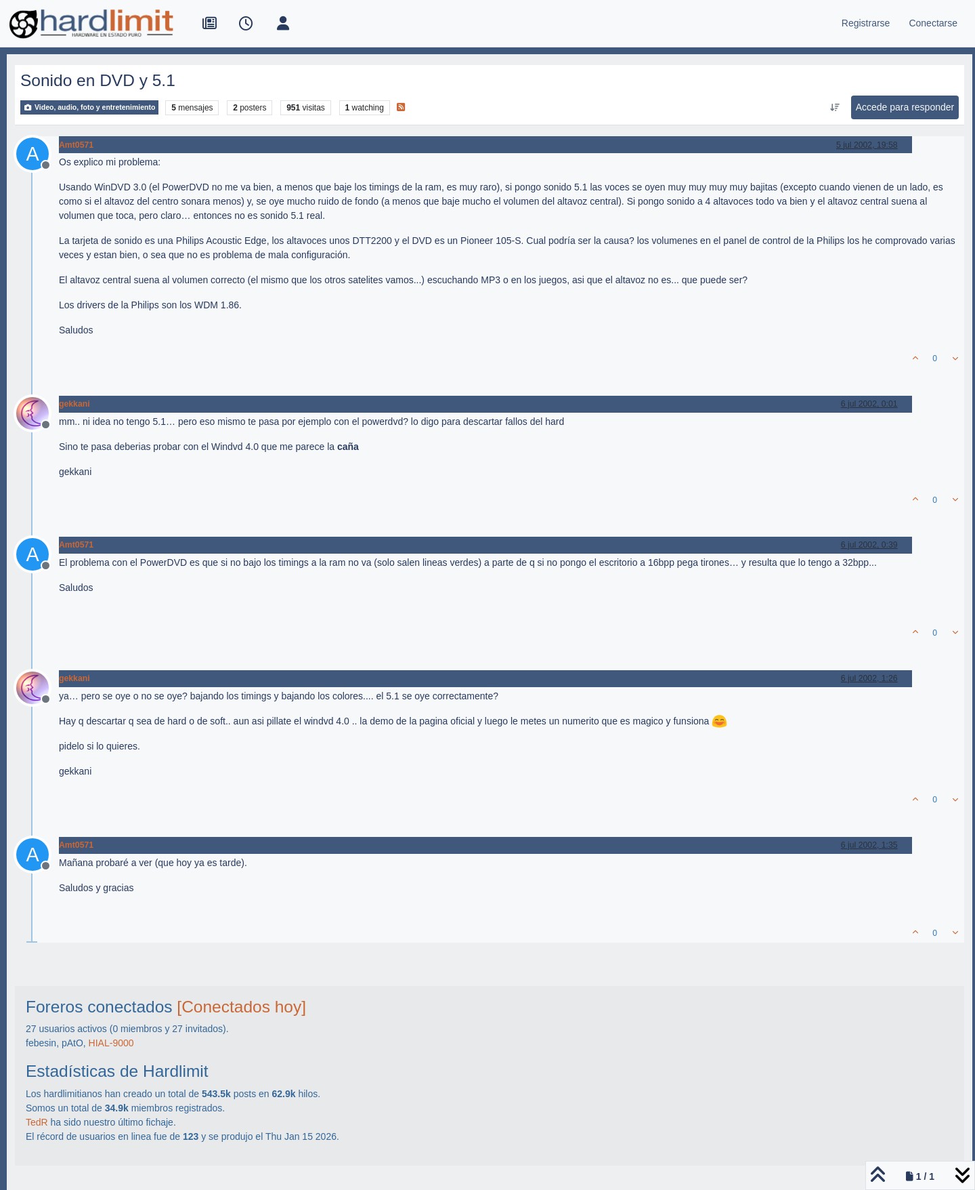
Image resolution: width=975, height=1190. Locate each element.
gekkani (74, 404)
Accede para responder (905, 107)
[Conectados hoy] (241, 1007)
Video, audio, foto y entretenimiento (89, 107)
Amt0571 (76, 145)
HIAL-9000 (111, 1043)
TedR (37, 1122)
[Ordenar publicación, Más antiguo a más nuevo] (834, 107)
